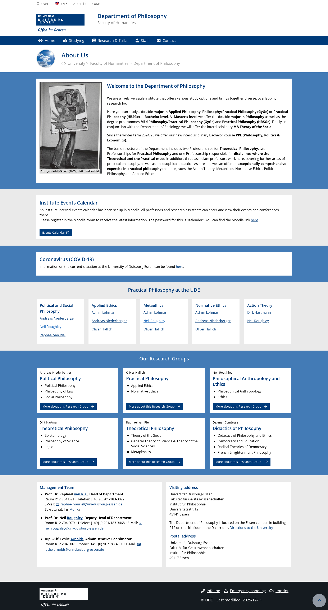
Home (46, 40)
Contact (166, 40)
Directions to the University (251, 527)
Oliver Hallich (102, 329)
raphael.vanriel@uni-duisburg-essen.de (91, 504)
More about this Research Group (65, 406)
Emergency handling (245, 590)
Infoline (210, 590)
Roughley (75, 517)
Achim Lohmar (103, 312)
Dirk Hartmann (259, 312)
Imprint (278, 590)
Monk (73, 509)
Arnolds (76, 539)
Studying (73, 40)
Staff (142, 40)
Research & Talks (109, 40)
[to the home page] (60, 23)
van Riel (80, 494)
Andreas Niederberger (57, 318)
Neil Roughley (50, 326)
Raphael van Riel (52, 335)
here (254, 220)
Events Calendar (53, 232)
